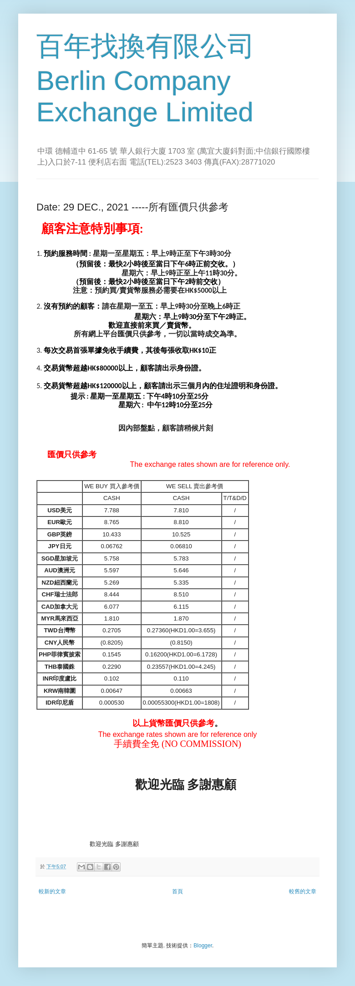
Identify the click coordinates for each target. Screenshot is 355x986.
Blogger (202, 945)
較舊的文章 (302, 891)
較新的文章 (52, 891)
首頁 (177, 891)
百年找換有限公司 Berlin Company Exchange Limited (145, 79)
